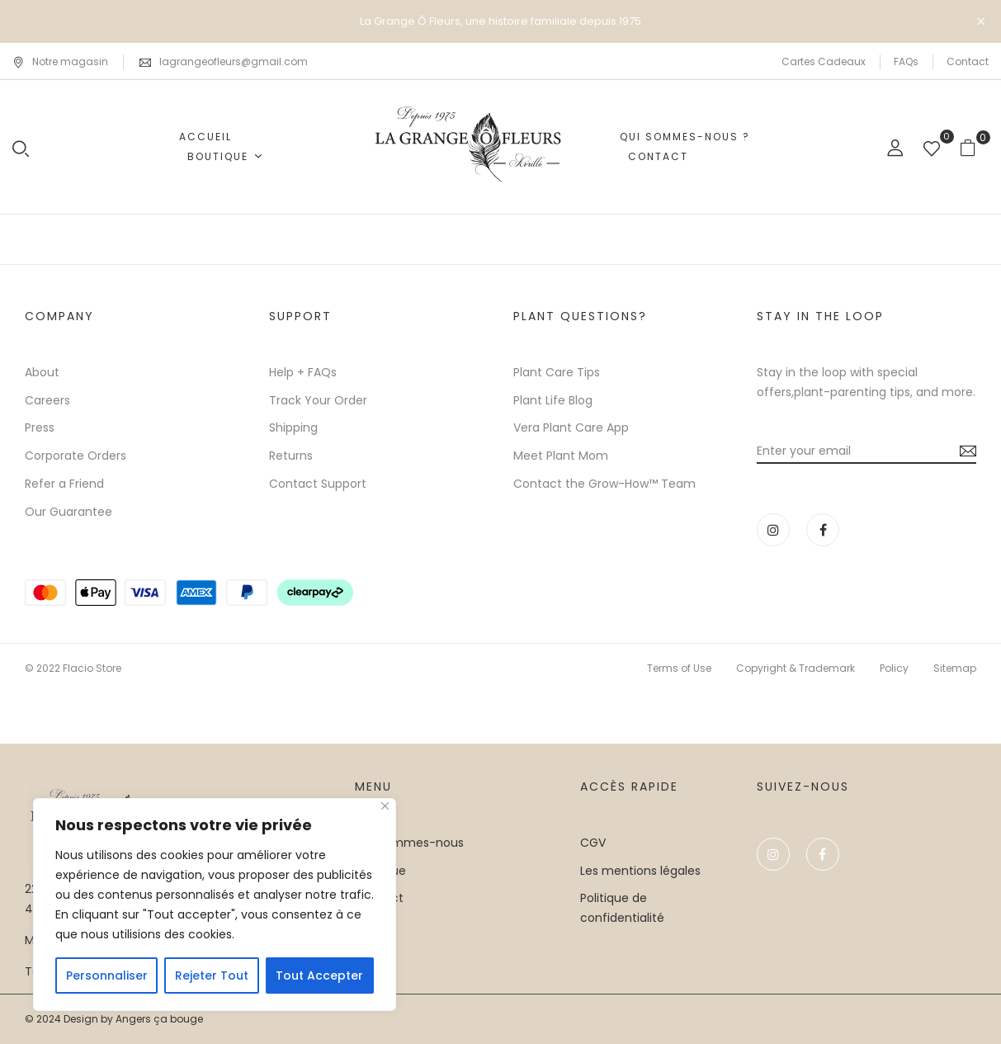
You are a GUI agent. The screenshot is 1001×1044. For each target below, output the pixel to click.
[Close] (385, 806)
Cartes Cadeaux (823, 61)
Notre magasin (60, 61)
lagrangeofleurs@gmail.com (233, 61)
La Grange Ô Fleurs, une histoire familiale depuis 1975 (500, 21)
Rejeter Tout (211, 975)
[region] (214, 904)
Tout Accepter (319, 975)
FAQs (906, 61)
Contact (968, 61)
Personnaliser (107, 975)
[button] (974, 147)
